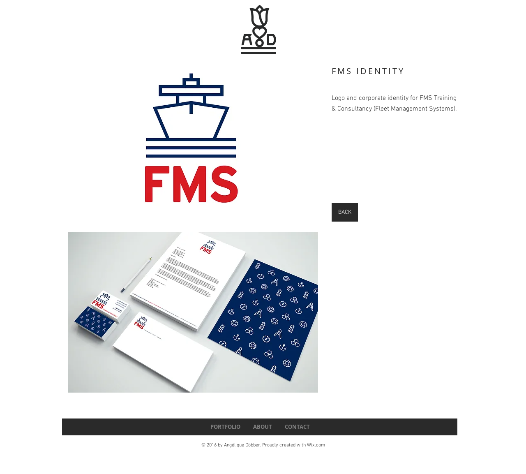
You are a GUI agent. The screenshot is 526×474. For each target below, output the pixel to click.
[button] (193, 142)
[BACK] (345, 212)
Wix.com (316, 445)
